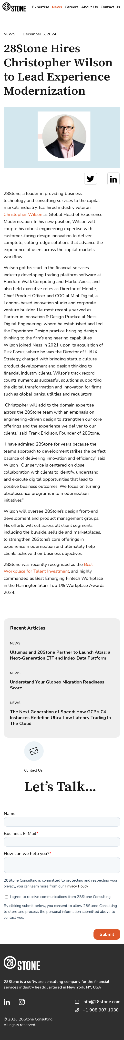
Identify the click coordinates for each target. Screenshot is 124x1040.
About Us (89, 7)
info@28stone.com (101, 1002)
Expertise (40, 7)
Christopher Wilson (23, 214)
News (57, 7)
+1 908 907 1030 (101, 1010)
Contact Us (110, 7)
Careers (72, 7)
